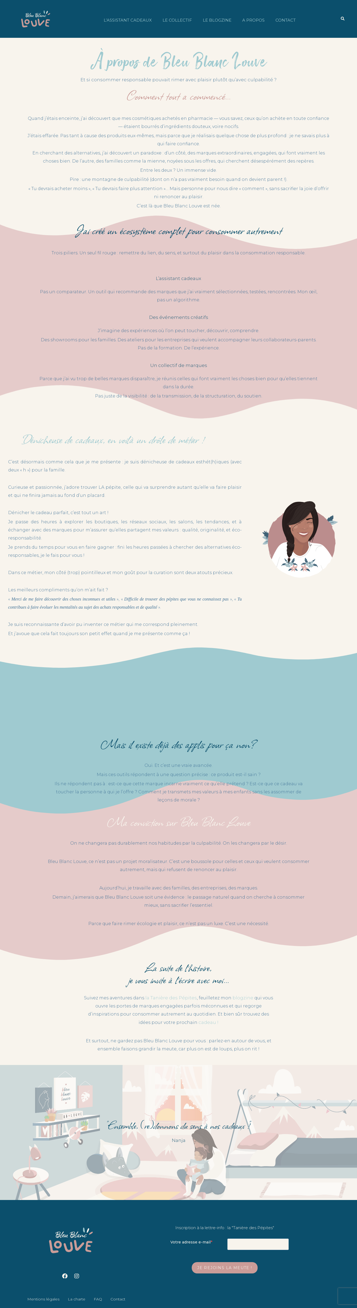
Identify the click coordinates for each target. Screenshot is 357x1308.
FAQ (98, 1299)
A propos (253, 20)
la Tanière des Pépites (171, 997)
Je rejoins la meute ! (224, 1267)
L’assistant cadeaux (128, 20)
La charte (76, 1299)
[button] (342, 19)
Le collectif (177, 20)
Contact (285, 20)
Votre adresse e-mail (190, 1242)
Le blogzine (217, 20)
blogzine (243, 997)
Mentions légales (43, 1299)
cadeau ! (208, 1022)
